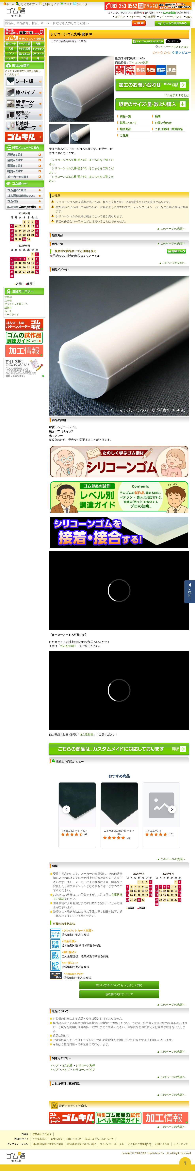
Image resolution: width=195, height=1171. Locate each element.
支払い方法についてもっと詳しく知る (119, 985)
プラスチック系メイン (16, 304)
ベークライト (12, 314)
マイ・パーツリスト (170, 16)
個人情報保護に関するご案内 (47, 1144)
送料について (74, 1139)
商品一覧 (125, 116)
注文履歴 (150, 16)
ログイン (120, 16)
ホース (8, 311)
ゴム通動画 (86, 734)
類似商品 (125, 129)
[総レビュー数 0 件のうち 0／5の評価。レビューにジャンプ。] (172, 52)
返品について (128, 122)
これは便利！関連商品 (169, 129)
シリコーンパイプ (84, 1069)
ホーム (9, 4)
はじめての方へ (27, 4)
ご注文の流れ (39, 1139)
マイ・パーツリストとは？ (172, 46)
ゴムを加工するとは (176, 95)
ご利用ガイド (49, 4)
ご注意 (124, 135)
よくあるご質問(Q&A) (139, 1144)
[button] (66, 809)
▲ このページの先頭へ (171, 228)
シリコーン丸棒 (85, 1065)
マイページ (135, 16)
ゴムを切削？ (68, 645)
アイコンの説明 (138, 62)
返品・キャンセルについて (99, 1139)
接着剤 (8, 297)
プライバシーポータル (112, 1144)
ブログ (66, 4)
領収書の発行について (119, 994)
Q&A (188, 16)
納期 (157, 116)
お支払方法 (57, 1139)
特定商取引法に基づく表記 (81, 1144)
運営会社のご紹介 (41, 1134)
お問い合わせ (163, 122)
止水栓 (8, 300)
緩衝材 (8, 307)
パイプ (65, 1069)
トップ (54, 1065)
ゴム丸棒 (67, 1065)
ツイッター (81, 4)
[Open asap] (185, 1163)
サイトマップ (180, 1144)
